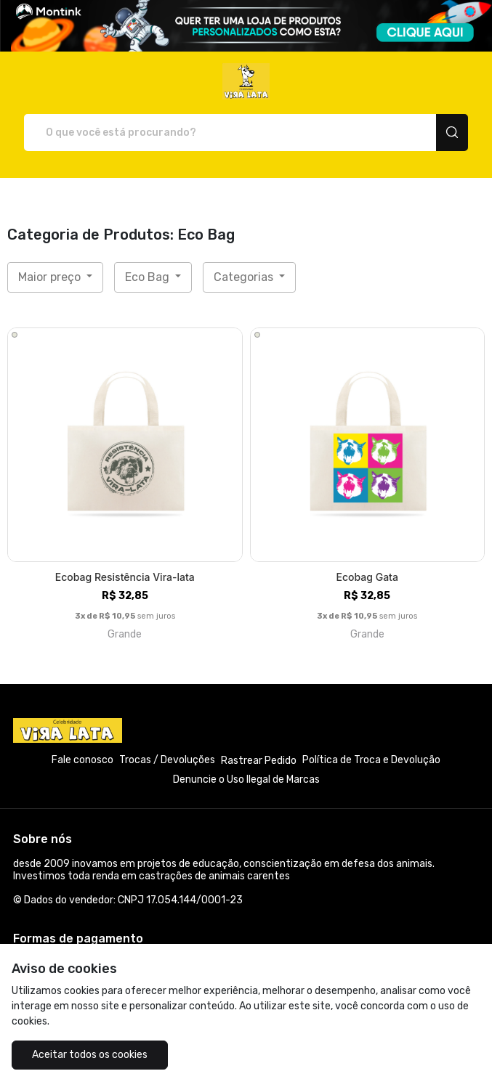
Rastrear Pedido (259, 760)
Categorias (245, 277)
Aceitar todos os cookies (90, 1055)
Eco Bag (148, 277)
